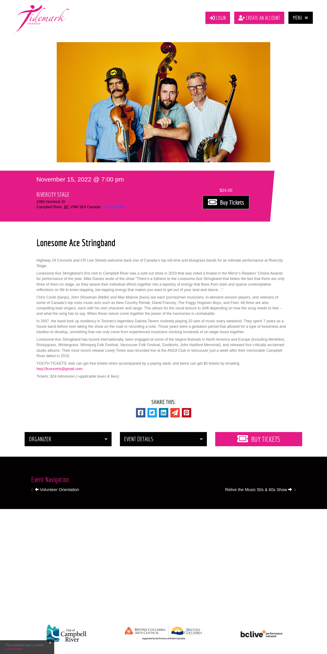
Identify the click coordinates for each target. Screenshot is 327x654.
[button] (300, 18)
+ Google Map (113, 207)
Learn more (13, 649)
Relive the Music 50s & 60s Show (258, 489)
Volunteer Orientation (57, 489)
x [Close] (50, 642)
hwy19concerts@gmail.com (59, 369)
